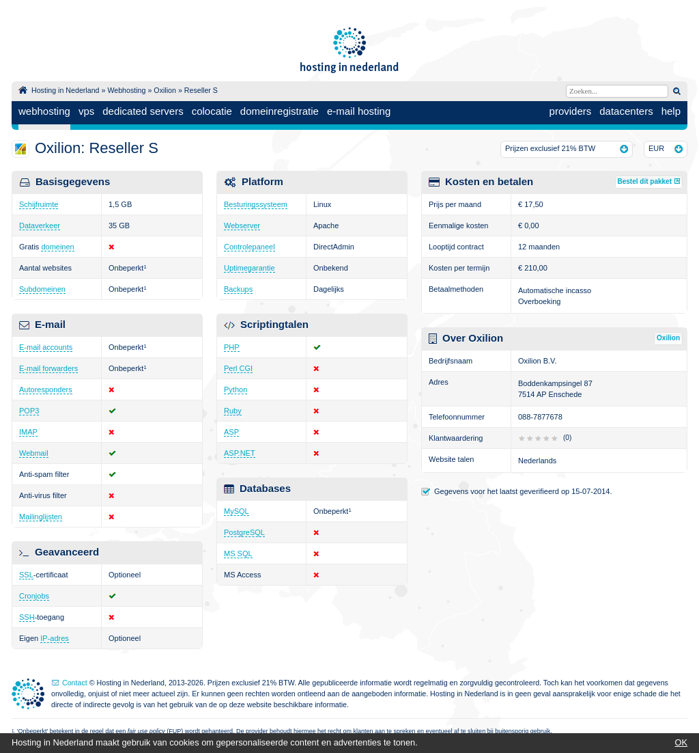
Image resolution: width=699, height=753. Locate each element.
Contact (74, 683)
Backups (238, 289)
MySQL (236, 511)
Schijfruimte (38, 204)
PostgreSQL (244, 532)
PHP (232, 347)
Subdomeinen (42, 289)
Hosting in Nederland (65, 90)
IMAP (28, 432)
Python (235, 389)
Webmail (33, 453)
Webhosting (126, 90)
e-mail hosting (358, 111)
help (671, 111)
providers (571, 111)
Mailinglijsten (40, 516)
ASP (231, 432)
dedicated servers (142, 111)
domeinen (57, 247)
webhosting (44, 111)
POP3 (29, 411)
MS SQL (238, 553)
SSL (26, 575)
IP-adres (54, 638)
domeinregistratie (279, 111)
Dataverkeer (39, 225)
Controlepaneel (249, 247)
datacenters (626, 111)
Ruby (233, 411)
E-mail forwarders (48, 368)
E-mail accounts (45, 347)
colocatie (212, 111)
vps (86, 111)
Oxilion (165, 90)
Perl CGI (238, 368)
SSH (27, 617)
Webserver (242, 225)
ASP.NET (239, 453)
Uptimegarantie (249, 268)
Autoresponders (45, 389)
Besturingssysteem (255, 204)
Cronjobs (34, 596)
